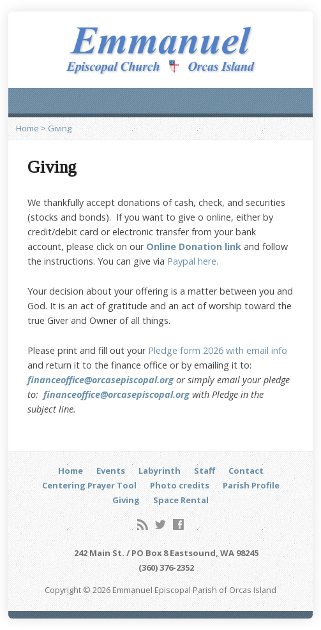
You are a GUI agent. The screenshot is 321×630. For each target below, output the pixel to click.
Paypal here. (191, 261)
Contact (246, 470)
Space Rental (181, 500)
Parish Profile (251, 485)
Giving (59, 128)
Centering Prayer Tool (89, 485)
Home (27, 128)
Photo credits (179, 485)
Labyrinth (159, 470)
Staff (204, 470)
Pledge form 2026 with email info (217, 350)
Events (110, 470)
